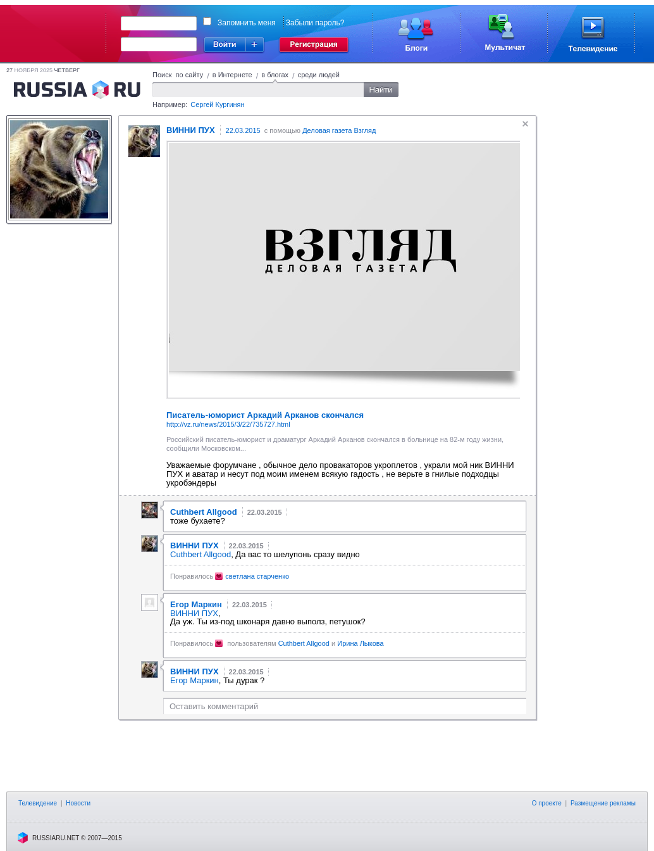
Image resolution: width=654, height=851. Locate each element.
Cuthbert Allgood (200, 554)
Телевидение (37, 803)
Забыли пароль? (315, 22)
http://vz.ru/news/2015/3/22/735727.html (228, 424)
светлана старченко (257, 576)
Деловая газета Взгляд (339, 130)
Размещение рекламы (603, 803)
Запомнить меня (247, 22)
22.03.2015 (243, 130)
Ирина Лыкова (360, 643)
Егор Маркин (194, 680)
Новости (78, 803)
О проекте (547, 803)
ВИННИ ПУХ (194, 613)
